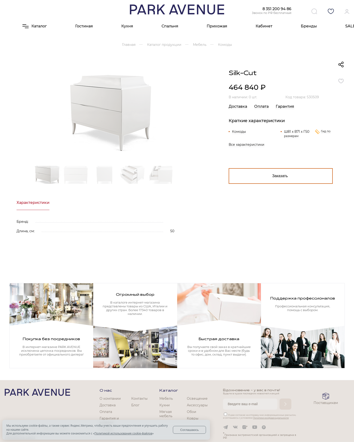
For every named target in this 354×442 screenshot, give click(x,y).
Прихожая (217, 26)
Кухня (127, 26)
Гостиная (84, 26)
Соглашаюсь (189, 430)
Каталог (168, 391)
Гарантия (285, 106)
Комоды (239, 131)
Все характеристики (246, 144)
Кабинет (264, 26)
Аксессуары (197, 405)
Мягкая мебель (165, 414)
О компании (110, 398)
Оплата (261, 106)
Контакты (139, 398)
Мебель (166, 398)
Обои (191, 412)
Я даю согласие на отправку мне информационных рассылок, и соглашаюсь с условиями (259, 416)
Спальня (170, 26)
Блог (135, 405)
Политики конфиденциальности (271, 417)
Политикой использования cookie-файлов (123, 433)
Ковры (192, 418)
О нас (106, 391)
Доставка (238, 106)
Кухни (164, 405)
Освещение (197, 398)
